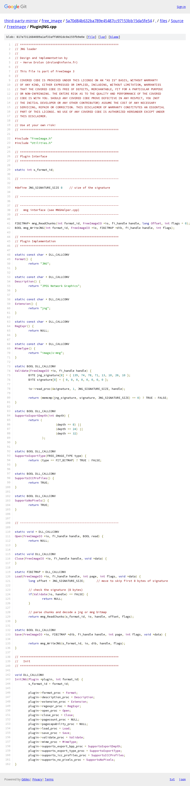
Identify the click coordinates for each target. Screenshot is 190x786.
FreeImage (16, 26)
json (182, 779)
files (163, 20)
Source (177, 20)
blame (114, 37)
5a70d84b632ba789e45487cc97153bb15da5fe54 (109, 20)
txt (172, 779)
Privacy (37, 779)
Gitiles (25, 779)
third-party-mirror (21, 20)
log (102, 37)
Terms (49, 779)
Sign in (181, 7)
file (91, 37)
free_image (52, 20)
